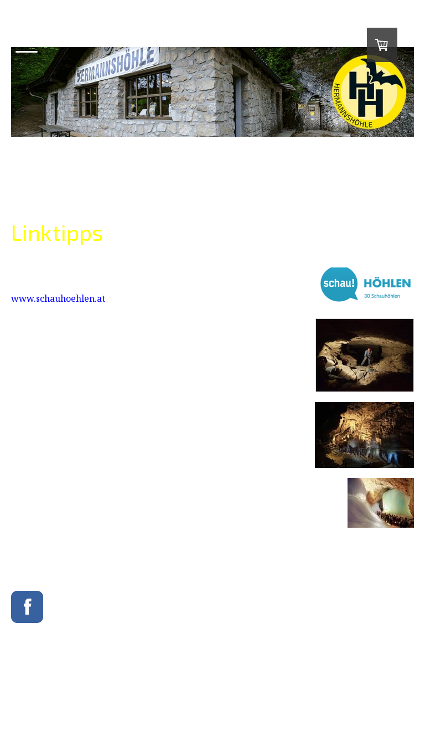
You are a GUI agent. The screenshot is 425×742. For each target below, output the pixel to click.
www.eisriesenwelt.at (57, 495)
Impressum (24, 692)
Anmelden (402, 709)
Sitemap (74, 701)
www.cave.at (38, 363)
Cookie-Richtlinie (32, 701)
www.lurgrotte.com (53, 446)
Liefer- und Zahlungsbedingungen (96, 692)
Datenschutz (169, 692)
